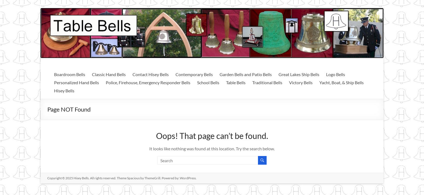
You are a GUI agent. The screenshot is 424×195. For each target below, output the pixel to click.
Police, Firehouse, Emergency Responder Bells (148, 82)
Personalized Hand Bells (76, 82)
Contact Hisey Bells (150, 74)
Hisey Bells (64, 90)
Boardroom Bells (69, 74)
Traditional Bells (267, 82)
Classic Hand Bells (109, 74)
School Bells (208, 82)
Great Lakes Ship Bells (299, 74)
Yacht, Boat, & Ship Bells (341, 82)
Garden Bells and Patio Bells (246, 74)
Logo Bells (335, 74)
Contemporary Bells (194, 74)
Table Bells (236, 82)
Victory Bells (301, 82)
